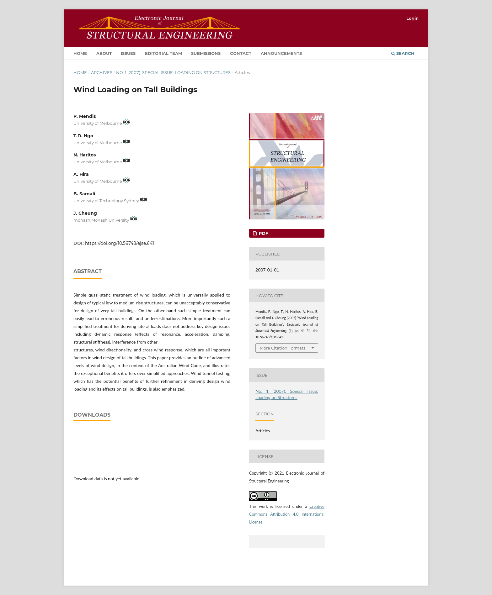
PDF (263, 233)
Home (80, 53)
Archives (101, 72)
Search (402, 53)
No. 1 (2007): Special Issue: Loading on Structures (173, 72)
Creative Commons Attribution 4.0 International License (286, 514)
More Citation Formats (282, 347)
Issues (128, 53)
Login (412, 18)
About (104, 53)
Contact (240, 53)
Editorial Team (163, 53)
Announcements (281, 53)
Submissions (206, 53)
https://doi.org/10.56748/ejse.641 (119, 243)
